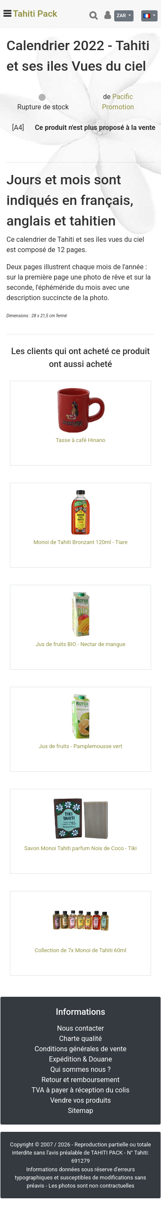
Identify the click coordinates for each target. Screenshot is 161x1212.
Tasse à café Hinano (81, 440)
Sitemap (80, 1111)
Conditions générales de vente (81, 1049)
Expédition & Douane (80, 1059)
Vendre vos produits (80, 1100)
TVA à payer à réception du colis (81, 1090)
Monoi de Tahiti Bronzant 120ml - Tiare (80, 542)
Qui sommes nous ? (80, 1069)
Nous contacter (80, 1028)
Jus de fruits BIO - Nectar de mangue (80, 644)
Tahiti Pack (35, 14)
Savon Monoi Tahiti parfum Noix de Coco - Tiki (80, 848)
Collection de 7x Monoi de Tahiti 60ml (80, 950)
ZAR (122, 15)
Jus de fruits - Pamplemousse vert (80, 746)
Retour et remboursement (81, 1080)
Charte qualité (80, 1039)
